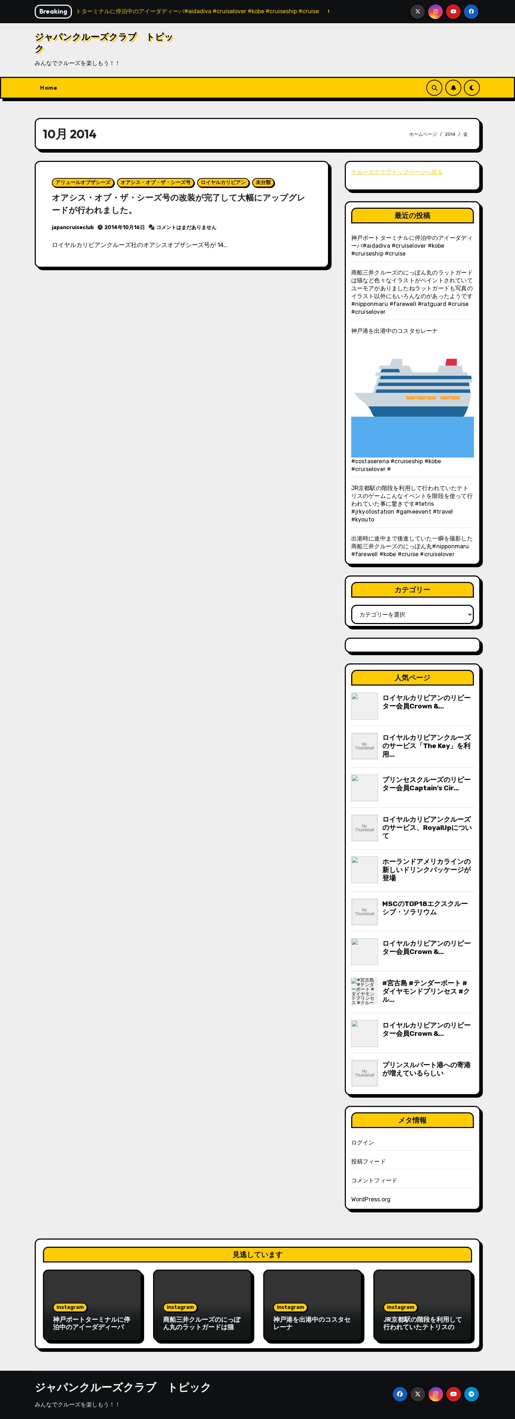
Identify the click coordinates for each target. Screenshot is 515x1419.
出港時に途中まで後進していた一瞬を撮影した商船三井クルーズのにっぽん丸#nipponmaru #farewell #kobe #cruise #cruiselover (412, 546)
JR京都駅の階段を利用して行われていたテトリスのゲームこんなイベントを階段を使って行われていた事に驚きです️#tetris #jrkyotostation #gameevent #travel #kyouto (412, 504)
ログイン (362, 1142)
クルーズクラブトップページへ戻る (397, 172)
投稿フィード (368, 1161)
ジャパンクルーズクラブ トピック (123, 1387)
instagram (70, 1307)
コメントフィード (374, 1180)
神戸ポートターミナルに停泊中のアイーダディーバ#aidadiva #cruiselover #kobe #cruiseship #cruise (412, 245)
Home (48, 87)
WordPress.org (371, 1199)
